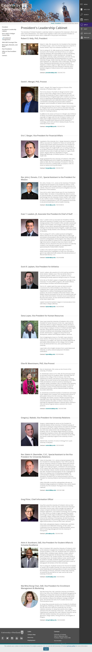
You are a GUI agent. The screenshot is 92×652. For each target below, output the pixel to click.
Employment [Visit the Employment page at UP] (31, 640)
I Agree (46, 649)
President (58, 23)
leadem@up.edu (50, 257)
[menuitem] (86, 4)
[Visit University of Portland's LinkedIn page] (21, 638)
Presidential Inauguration (6, 38)
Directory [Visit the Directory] (30, 637)
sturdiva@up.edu (51, 577)
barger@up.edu (50, 168)
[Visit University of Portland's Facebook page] (2, 638)
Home (52, 23)
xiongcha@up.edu (51, 620)
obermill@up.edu (51, 490)
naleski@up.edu (50, 445)
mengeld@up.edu (51, 126)
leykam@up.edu (50, 306)
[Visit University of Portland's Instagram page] (12, 638)
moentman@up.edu (52, 408)
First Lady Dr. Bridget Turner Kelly (8, 34)
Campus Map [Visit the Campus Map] (31, 634)
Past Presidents (7, 49)
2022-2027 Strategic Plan (9, 42)
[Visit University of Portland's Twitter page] (7, 638)
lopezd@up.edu (50, 354)
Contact (4, 55)
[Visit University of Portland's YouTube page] (16, 638)
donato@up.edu (50, 205)
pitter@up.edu (50, 533)
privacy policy (71, 646)
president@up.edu (51, 72)
